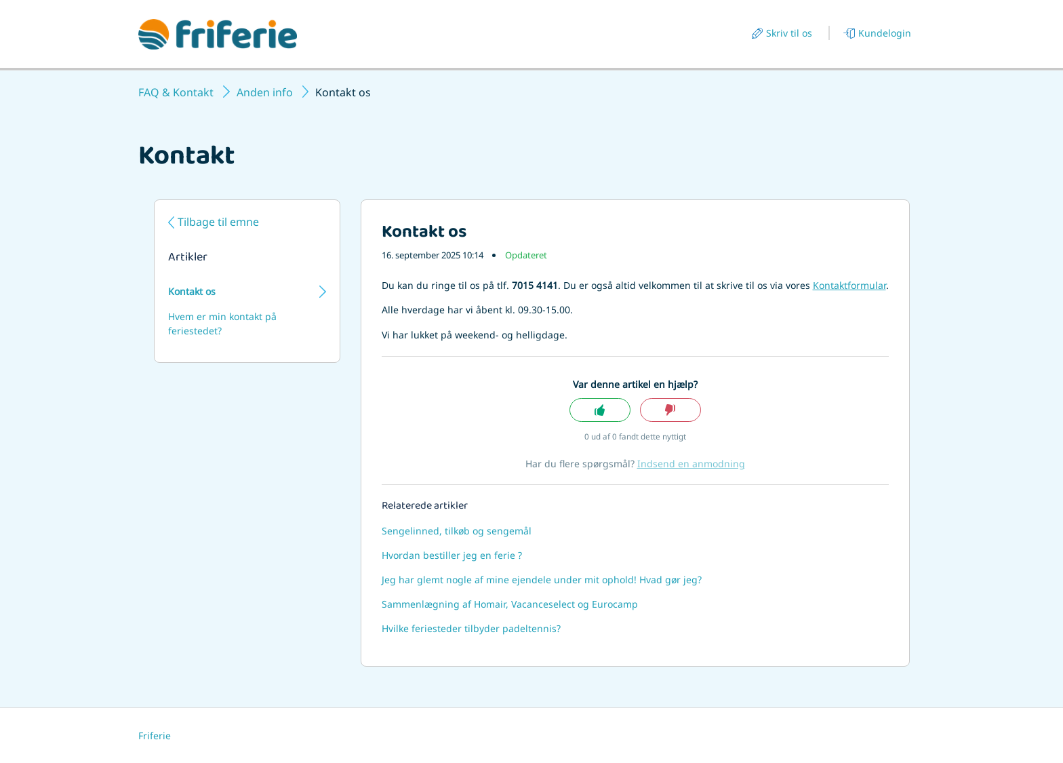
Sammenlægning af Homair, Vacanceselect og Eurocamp (510, 604)
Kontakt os (192, 291)
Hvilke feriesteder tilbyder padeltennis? (471, 628)
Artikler (187, 258)
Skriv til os (789, 32)
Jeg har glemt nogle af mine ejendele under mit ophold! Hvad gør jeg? (542, 579)
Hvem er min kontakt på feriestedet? (222, 323)
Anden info (265, 92)
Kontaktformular (849, 285)
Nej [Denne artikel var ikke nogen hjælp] (670, 410)
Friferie (154, 735)
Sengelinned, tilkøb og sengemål (457, 530)
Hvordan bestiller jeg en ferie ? (452, 555)
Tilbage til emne (218, 221)
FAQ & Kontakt (176, 92)
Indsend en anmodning (691, 463)
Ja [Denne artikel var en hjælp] (599, 410)
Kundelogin (884, 32)
